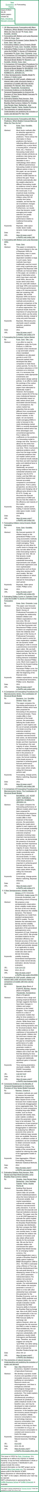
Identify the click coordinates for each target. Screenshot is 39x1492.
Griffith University (27, 1482)
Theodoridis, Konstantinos (20, 88)
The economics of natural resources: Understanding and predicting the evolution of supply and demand (21, 111)
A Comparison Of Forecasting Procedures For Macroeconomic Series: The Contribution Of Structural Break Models (21, 58)
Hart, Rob (25, 114)
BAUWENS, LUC (31, 68)
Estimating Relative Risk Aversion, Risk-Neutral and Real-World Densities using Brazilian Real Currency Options (19, 101)
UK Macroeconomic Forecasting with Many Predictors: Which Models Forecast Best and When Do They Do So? (20, 29)
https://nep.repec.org (15, 1469)
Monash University (8, 21)
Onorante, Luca (31, 53)
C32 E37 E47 (21, 1074)
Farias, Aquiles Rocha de (27, 107)
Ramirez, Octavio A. (11, 96)
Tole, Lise (17, 42)
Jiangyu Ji (8, 77)
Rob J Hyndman (7, 19)
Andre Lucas (17, 77)
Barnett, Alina (20, 85)
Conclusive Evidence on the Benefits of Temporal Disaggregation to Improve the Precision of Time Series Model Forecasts (19, 92)
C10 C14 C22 (20, 968)
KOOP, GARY (9, 70)
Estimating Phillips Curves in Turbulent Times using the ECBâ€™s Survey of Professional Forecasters (20, 51)
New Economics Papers (10, 5)
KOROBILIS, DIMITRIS (23, 70)
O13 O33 (17, 1444)
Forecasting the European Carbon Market (19, 40)
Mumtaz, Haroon (30, 988)
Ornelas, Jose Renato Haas (26, 1179)
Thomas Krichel (26, 1488)
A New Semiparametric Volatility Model (18, 75)
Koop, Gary (28, 32)
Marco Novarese (7, 1473)
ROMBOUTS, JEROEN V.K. (14, 73)
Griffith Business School (10, 1482)
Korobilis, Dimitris (10, 34)
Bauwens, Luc (30, 60)
